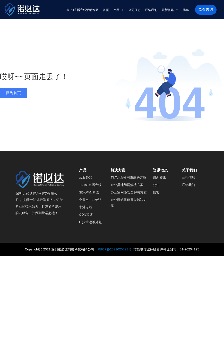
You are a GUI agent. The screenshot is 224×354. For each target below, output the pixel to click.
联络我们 (151, 10)
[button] (13, 93)
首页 (106, 10)
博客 (186, 10)
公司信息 (134, 10)
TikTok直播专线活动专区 (82, 10)
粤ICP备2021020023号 (115, 249)
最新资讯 (170, 10)
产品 (118, 10)
